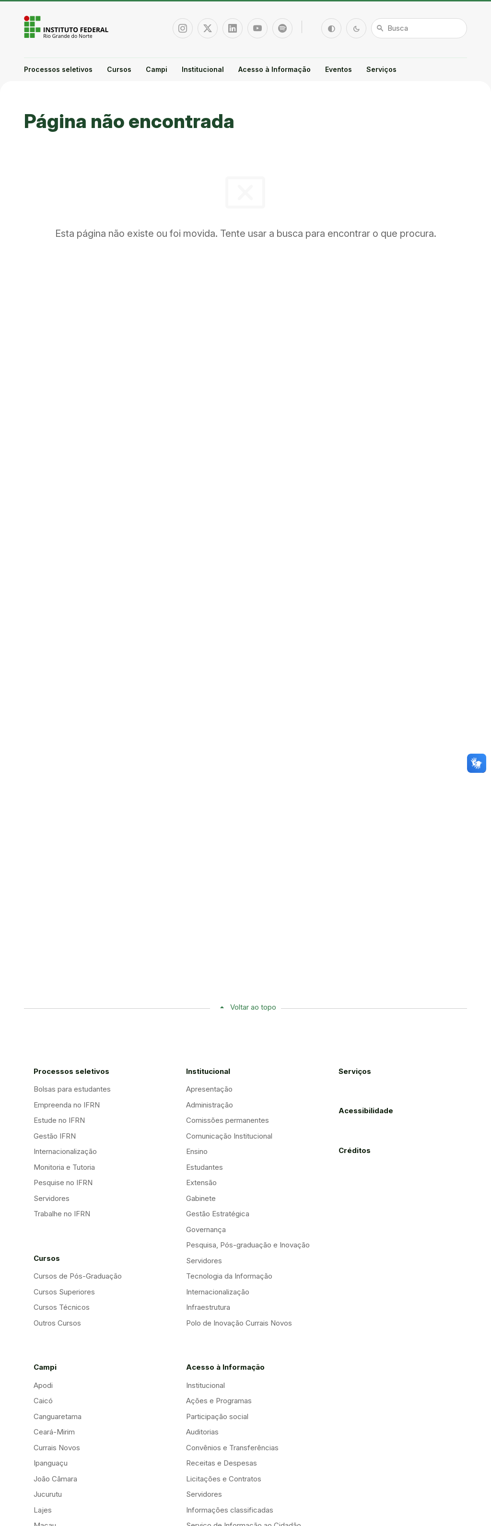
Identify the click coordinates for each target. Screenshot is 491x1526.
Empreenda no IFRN (67, 1104)
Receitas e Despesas (221, 1463)
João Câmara (55, 1478)
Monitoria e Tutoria (64, 1167)
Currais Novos (57, 1447)
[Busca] (419, 28)
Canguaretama (58, 1416)
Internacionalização (65, 1151)
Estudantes (204, 1167)
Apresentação (209, 1089)
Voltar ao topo (253, 1007)
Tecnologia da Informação (229, 1276)
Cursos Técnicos (62, 1307)
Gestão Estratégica (217, 1213)
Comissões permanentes (227, 1120)
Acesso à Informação (274, 69)
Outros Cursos (57, 1323)
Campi (156, 69)
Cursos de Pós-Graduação (78, 1276)
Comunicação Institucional (229, 1136)
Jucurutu (48, 1494)
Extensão (201, 1182)
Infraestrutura (208, 1307)
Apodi (43, 1385)
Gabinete (201, 1198)
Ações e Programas (219, 1400)
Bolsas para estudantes (72, 1089)
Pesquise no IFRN (63, 1182)
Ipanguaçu (51, 1463)
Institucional (203, 69)
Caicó (43, 1400)
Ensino (197, 1151)
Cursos (119, 69)
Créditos (355, 1150)
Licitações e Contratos (223, 1478)
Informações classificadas (229, 1509)
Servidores (52, 1198)
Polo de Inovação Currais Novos (239, 1323)
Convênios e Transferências (232, 1447)
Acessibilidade (366, 1110)
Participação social (217, 1416)
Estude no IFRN (59, 1120)
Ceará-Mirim (54, 1431)
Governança (206, 1229)
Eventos (338, 69)
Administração (209, 1104)
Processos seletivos (58, 69)
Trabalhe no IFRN (62, 1213)
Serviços (381, 69)
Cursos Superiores (64, 1291)
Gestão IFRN (55, 1136)
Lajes (43, 1509)
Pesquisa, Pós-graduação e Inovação (248, 1244)
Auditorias (202, 1431)
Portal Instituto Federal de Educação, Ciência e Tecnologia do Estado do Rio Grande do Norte (67, 27)
